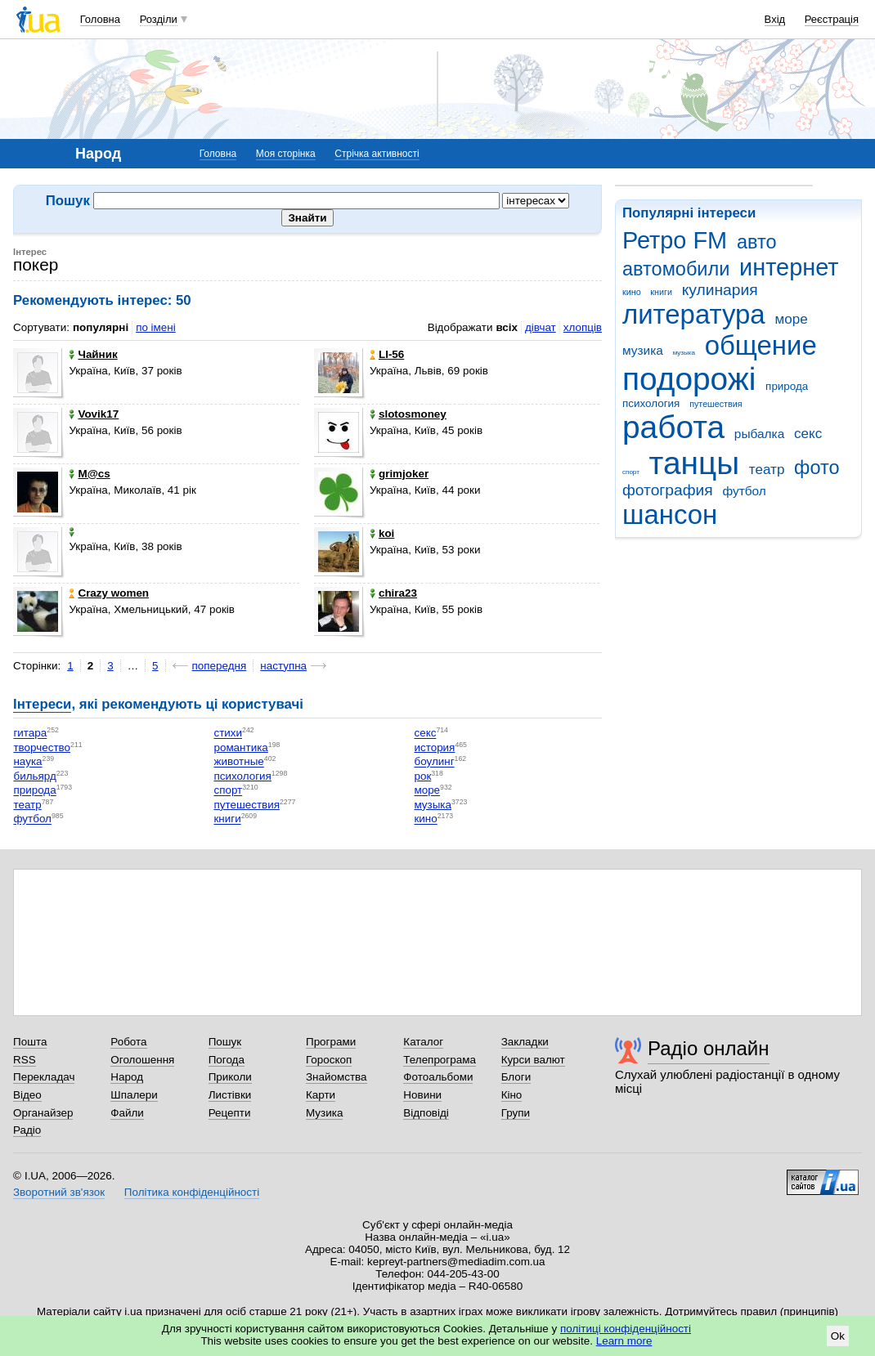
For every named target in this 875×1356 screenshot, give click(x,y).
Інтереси (42, 704)
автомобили (675, 269)
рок (422, 776)
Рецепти (230, 1113)
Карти (320, 1095)
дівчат (540, 327)
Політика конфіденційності (191, 1192)
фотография (667, 490)
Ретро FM (674, 240)
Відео (27, 1095)
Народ (126, 1077)
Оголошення (142, 1060)
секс (808, 433)
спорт (630, 472)
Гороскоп (329, 1060)
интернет (788, 267)
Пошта (30, 1042)
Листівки (230, 1095)
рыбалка (759, 434)
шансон (669, 514)
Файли (127, 1113)
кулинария (720, 289)
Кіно (512, 1095)
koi (382, 533)
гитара (30, 733)
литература (693, 314)
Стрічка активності (376, 153)
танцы (694, 463)
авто (757, 242)
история (434, 747)
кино (631, 292)
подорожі (689, 378)
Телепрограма (439, 1060)
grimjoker (399, 474)
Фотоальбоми (438, 1077)
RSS (24, 1060)
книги (661, 292)
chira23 (393, 593)
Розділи (158, 19)
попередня (219, 666)
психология (651, 403)
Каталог (423, 1042)
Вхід (775, 19)
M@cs (89, 474)
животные (238, 762)
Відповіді (426, 1113)
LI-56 (387, 354)
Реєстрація (832, 19)
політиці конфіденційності (625, 1328)
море (790, 319)
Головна (100, 19)
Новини (422, 1095)
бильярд (34, 776)
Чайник (93, 354)
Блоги (516, 1077)
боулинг (434, 762)
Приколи (230, 1077)
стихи (227, 733)
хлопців (582, 327)
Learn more (624, 1341)
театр (767, 469)
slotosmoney (408, 414)
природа (786, 386)
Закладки (525, 1042)
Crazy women (109, 593)
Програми (331, 1042)
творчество (41, 747)
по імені (156, 327)
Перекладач (43, 1077)
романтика (240, 747)
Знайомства (336, 1077)
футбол (743, 491)
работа (673, 427)
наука (27, 762)
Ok (838, 1336)
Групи (515, 1113)
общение (761, 345)
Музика (324, 1113)
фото (817, 467)
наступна (283, 666)
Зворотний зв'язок (59, 1192)
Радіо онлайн (709, 1048)
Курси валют (533, 1060)
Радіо (27, 1130)
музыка (684, 352)
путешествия (715, 404)
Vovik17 (94, 414)
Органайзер (43, 1113)
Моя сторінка (286, 153)
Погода (227, 1060)
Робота (128, 1042)
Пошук (225, 1042)
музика (642, 350)
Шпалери (133, 1095)
